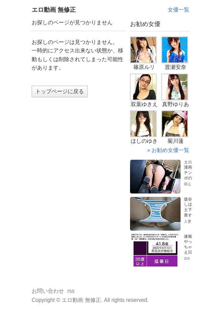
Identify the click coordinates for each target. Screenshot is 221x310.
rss (70, 291)
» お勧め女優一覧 (168, 150)
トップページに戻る (59, 91)
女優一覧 (178, 9)
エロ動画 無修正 (54, 9)
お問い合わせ (48, 291)
